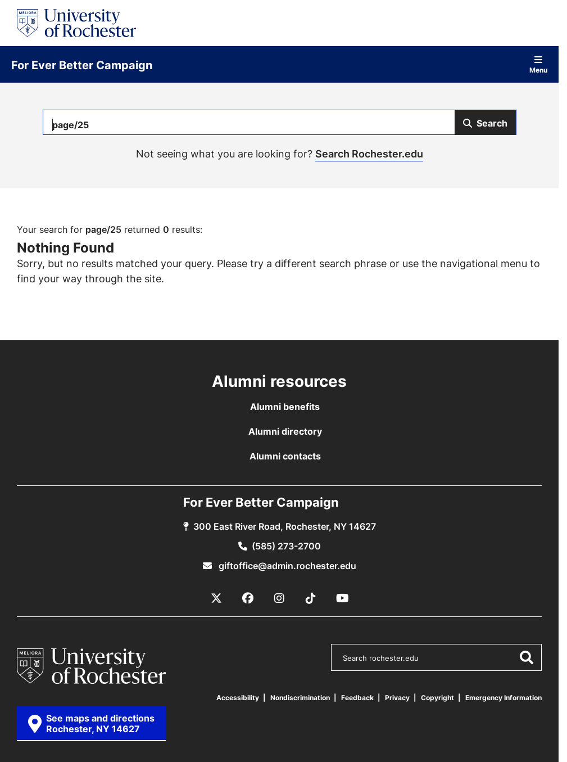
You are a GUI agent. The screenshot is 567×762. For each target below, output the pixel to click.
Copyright (437, 697)
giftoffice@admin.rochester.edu (286, 566)
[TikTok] (311, 598)
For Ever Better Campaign (81, 64)
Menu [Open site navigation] (538, 64)
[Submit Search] (485, 122)
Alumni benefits (285, 406)
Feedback (357, 697)
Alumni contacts (285, 456)
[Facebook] (248, 598)
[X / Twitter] (216, 598)
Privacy (397, 697)
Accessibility (237, 697)
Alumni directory (285, 431)
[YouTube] (342, 598)
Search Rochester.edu (369, 153)
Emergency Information (503, 697)
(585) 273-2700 (286, 546)
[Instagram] (279, 598)
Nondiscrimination (300, 697)
